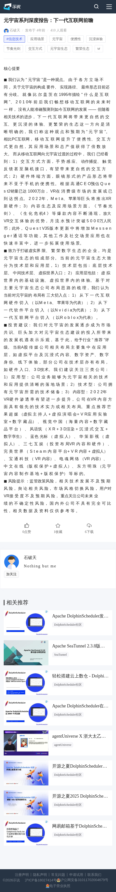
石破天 (15, 30)
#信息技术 (14, 39)
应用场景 (37, 39)
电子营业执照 (59, 886)
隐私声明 (40, 874)
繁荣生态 (82, 49)
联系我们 (94, 874)
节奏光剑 (13, 49)
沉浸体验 (96, 39)
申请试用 (76, 874)
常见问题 (58, 874)
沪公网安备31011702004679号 (84, 880)
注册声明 (22, 874)
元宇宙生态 (59, 49)
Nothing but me (40, 566)
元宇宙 (57, 39)
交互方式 (35, 49)
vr (98, 49)
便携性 (76, 39)
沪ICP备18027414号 (41, 880)
